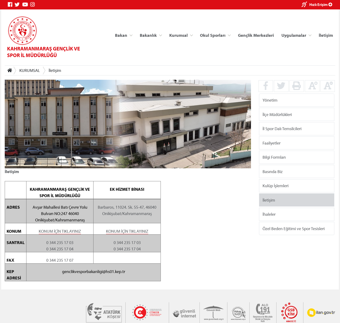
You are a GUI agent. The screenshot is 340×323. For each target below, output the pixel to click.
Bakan (121, 35)
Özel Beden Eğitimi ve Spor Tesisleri (294, 228)
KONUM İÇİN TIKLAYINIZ (60, 231)
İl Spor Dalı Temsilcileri (282, 128)
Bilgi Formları (274, 157)
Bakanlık (148, 35)
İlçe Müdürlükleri (277, 114)
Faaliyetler (271, 142)
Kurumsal (178, 35)
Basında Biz (273, 171)
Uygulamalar (293, 35)
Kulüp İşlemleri (276, 185)
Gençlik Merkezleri (256, 35)
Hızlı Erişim (320, 4)
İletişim (326, 35)
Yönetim (270, 100)
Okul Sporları (212, 35)
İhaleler (269, 214)
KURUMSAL (29, 70)
